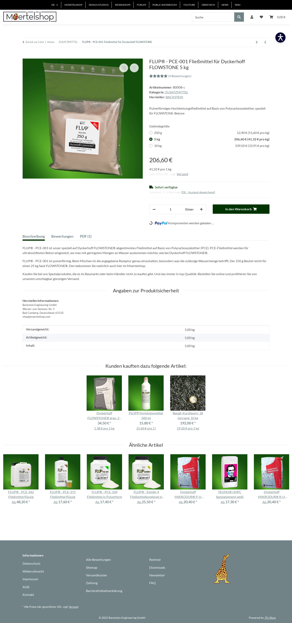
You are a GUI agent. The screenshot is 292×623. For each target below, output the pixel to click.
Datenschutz (31, 563)
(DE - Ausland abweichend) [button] (198, 192)
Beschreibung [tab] (34, 236)
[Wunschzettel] (261, 17)
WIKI (237, 4)
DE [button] (53, 4)
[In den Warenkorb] (26, 56)
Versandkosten (96, 575)
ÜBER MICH (208, 4)
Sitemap (91, 567)
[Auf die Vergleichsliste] (123, 67)
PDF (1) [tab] (85, 236)
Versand (182, 174)
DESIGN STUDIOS (98, 4)
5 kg (211, 139)
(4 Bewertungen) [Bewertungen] (170, 76)
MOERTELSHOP (73, 4)
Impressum (30, 579)
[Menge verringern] (154, 209)
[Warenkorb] (277, 17)
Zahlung (92, 583)
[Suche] (213, 17)
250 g (211, 132)
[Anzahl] (170, 209)
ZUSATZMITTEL (176, 92)
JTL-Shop (270, 617)
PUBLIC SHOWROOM (164, 4)
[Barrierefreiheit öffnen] (280, 37)
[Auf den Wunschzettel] (134, 67)
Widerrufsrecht (33, 571)
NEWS (224, 4)
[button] (252, 17)
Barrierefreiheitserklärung (104, 591)
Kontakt (28, 594)
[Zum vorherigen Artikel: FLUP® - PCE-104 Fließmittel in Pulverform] (265, 42)
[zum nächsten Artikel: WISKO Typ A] (256, 42)
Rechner (155, 559)
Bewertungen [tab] (62, 236)
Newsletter (157, 575)
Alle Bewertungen (98, 559)
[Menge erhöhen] (201, 209)
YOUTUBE (189, 4)
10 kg (211, 145)
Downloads (157, 567)
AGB (26, 587)
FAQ (152, 583)
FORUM (141, 4)
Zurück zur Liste (34, 42)
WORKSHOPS (122, 4)
